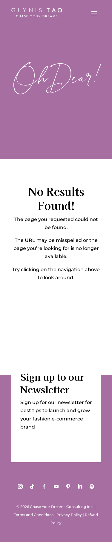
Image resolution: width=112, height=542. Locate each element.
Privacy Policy (69, 514)
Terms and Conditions (33, 514)
